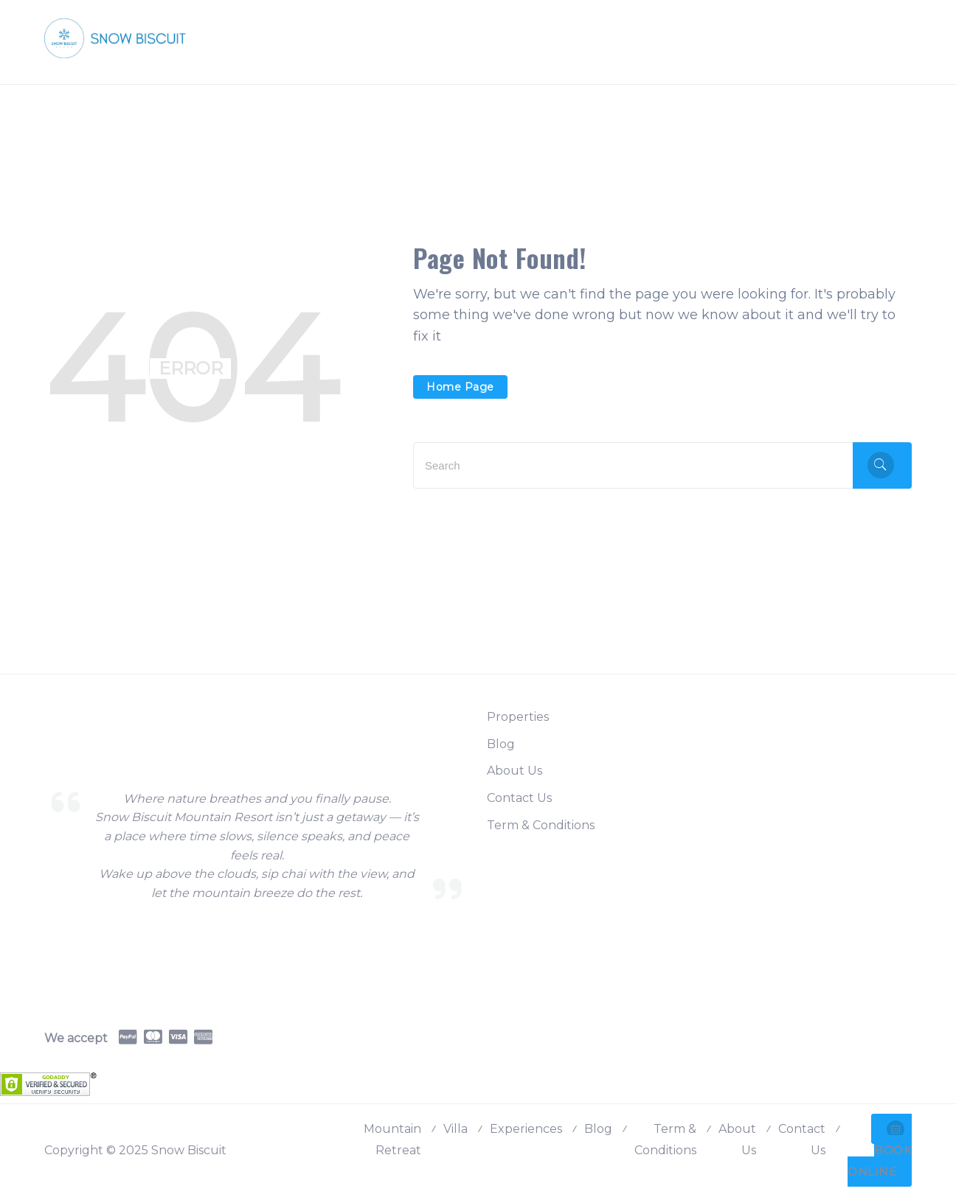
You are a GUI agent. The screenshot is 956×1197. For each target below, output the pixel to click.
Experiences (526, 1129)
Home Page (460, 387)
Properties (518, 717)
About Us (514, 771)
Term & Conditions (541, 825)
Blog (501, 744)
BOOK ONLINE (880, 1149)
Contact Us (519, 798)
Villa (455, 1129)
